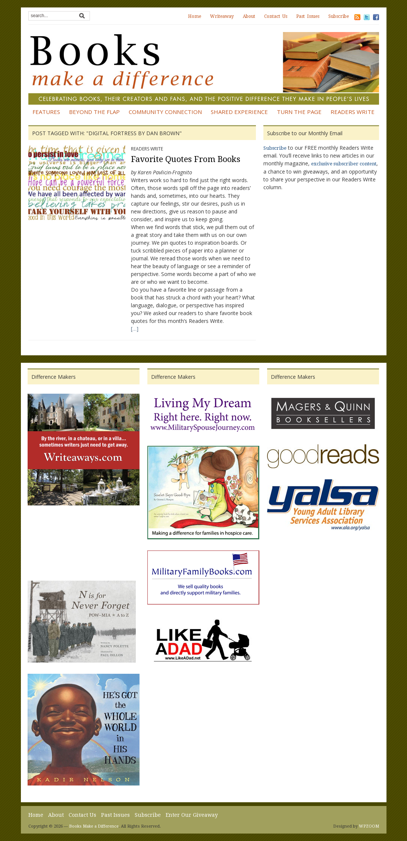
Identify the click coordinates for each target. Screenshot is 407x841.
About (249, 16)
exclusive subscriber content (343, 163)
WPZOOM (369, 826)
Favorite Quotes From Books (185, 159)
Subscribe (338, 16)
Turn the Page (299, 111)
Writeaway (222, 16)
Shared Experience (239, 111)
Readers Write (353, 111)
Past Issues (307, 16)
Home (194, 16)
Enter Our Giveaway (192, 815)
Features (46, 111)
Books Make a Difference (94, 826)
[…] (134, 328)
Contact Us (275, 16)
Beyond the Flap (94, 111)
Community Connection (165, 111)
